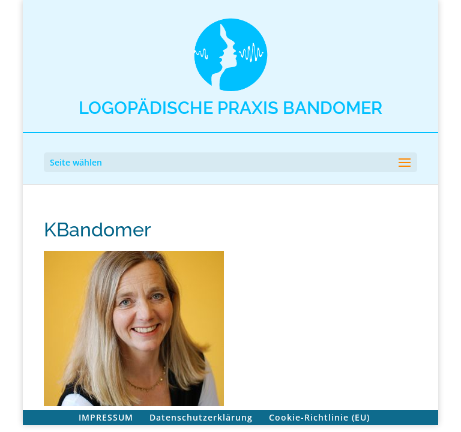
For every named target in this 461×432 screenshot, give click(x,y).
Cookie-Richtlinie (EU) (319, 417)
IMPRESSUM (106, 417)
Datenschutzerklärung (201, 417)
